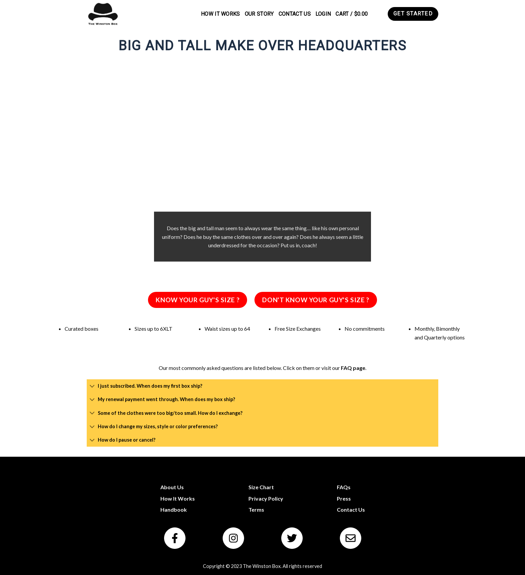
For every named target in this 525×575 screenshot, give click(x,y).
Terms (256, 509)
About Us (172, 487)
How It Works (220, 14)
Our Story (259, 14)
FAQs (344, 487)
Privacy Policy (265, 498)
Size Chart (261, 487)
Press (344, 498)
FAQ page (353, 368)
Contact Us (295, 14)
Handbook (173, 509)
